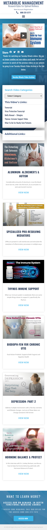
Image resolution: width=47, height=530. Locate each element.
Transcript (8, 107)
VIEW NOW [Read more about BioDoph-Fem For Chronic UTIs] (23, 362)
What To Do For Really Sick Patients (18, 122)
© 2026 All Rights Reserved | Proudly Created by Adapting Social (23, 527)
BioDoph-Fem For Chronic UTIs (23, 346)
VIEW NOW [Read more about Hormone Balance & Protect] (23, 473)
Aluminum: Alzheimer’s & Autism (23, 174)
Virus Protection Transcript (15, 111)
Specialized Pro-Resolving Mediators (24, 234)
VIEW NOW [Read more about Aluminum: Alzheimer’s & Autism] (23, 192)
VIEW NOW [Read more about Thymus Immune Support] (23, 305)
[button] (23, 16)
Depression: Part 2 (23, 401)
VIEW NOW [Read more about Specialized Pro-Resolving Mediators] (23, 249)
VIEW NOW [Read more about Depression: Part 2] (23, 418)
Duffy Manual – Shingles (14, 115)
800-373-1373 (31, 512)
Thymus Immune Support (23, 289)
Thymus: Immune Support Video (16, 118)
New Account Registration (23, 9)
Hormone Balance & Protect (23, 457)
